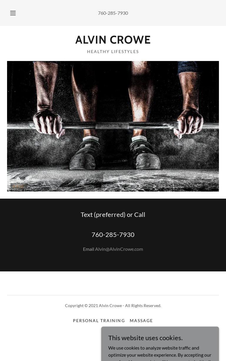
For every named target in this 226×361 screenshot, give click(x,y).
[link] (113, 41)
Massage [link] (141, 320)
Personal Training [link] (99, 320)
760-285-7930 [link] (113, 13)
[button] (16, 13)
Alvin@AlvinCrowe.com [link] (119, 249)
